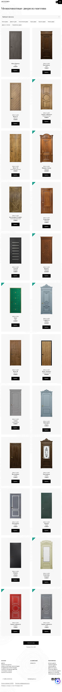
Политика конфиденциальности (22, 683)
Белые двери (5, 21)
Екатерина (46, 65)
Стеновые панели (6, 671)
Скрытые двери (42, 21)
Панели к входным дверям (9, 669)
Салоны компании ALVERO (7, 683)
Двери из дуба (13, 21)
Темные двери (51, 21)
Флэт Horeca (15, 63)
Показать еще (31, 642)
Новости (32, 663)
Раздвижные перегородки (9, 667)
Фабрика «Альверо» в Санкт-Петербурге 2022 (12, 685)
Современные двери (17, 25)
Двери (3, 663)
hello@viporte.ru (32, 679)
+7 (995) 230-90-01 (57, 2)
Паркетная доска (6, 664)
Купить (15, 70)
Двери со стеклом (6, 25)
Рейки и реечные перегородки (10, 666)
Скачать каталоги (6, 672)
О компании (34, 660)
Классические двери (23, 21)
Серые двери (33, 21)
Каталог (3, 660)
